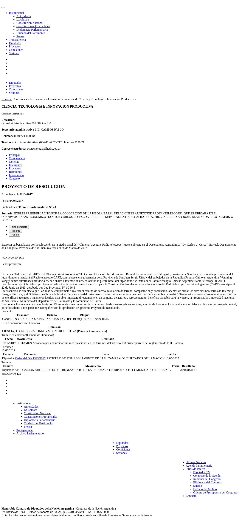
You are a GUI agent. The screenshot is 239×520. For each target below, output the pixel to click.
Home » (6, 99)
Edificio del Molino (205, 489)
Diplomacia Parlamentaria (32, 29)
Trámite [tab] (14, 234)
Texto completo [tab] (18, 226)
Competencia (17, 158)
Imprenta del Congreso (207, 479)
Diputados (15, 43)
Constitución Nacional (29, 22)
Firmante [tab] (15, 230)
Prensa (20, 36)
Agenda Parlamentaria (199, 465)
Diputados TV (201, 472)
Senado (197, 485)
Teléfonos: (8, 142)
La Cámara (30, 409)
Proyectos (15, 46)
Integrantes (15, 165)
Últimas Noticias (196, 462)
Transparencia (17, 39)
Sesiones (14, 53)
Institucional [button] (16, 12)
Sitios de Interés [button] (195, 469)
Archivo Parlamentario (30, 433)
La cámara (22, 19)
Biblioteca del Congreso (207, 482)
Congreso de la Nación (207, 475)
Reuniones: (8, 135)
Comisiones (16, 49)
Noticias (14, 161)
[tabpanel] (119, 274)
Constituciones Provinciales (33, 26)
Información (16, 175)
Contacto (14, 178)
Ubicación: (8, 119)
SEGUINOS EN (11, 373)
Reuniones (15, 171)
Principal (14, 155)
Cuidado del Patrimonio (30, 33)
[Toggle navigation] (2, 7)
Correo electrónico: (13, 148)
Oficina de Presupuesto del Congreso (215, 492)
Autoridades (23, 16)
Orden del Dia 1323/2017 (30, 358)
